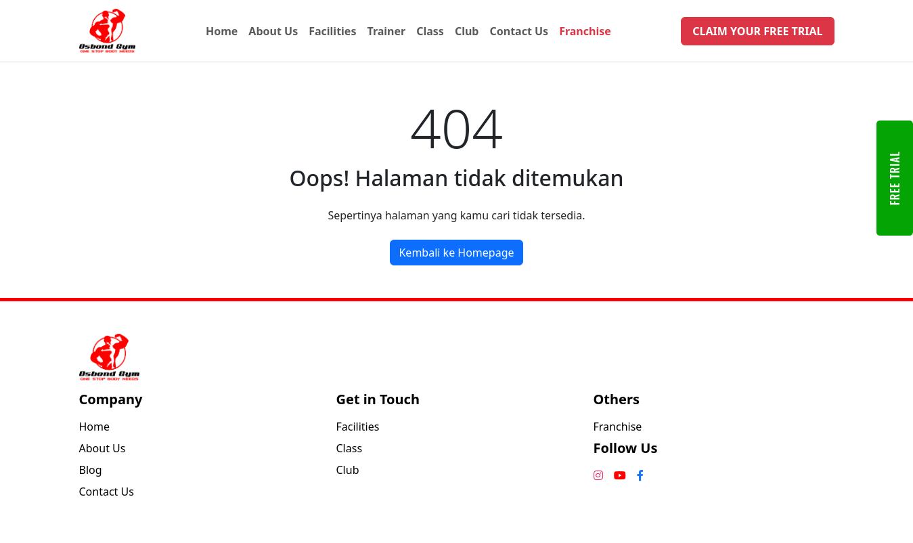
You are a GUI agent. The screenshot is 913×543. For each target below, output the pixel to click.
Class (430, 31)
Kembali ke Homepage (456, 252)
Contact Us (518, 31)
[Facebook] (640, 475)
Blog (90, 469)
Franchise (585, 31)
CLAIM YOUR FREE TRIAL (757, 31)
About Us (273, 31)
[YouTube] (620, 475)
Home (222, 31)
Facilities (332, 31)
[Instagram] (598, 475)
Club (467, 31)
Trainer (386, 31)
